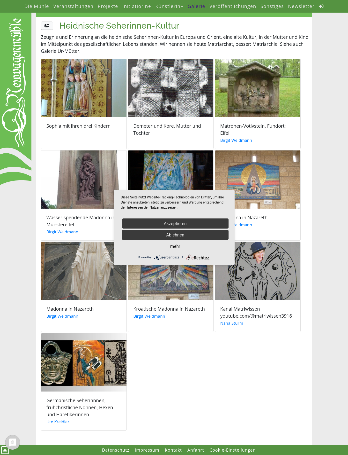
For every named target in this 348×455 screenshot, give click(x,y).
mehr (175, 246)
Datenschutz (115, 450)
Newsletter (301, 6)
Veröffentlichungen (232, 6)
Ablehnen (175, 234)
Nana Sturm (231, 323)
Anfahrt (195, 450)
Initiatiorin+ (136, 6)
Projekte (108, 6)
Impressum (147, 450)
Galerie (196, 6)
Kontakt (173, 450)
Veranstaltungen (73, 6)
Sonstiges (272, 6)
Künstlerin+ (169, 6)
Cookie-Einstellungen (233, 450)
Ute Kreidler (57, 421)
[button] (47, 26)
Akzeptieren (175, 223)
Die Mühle (36, 6)
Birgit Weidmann (236, 140)
